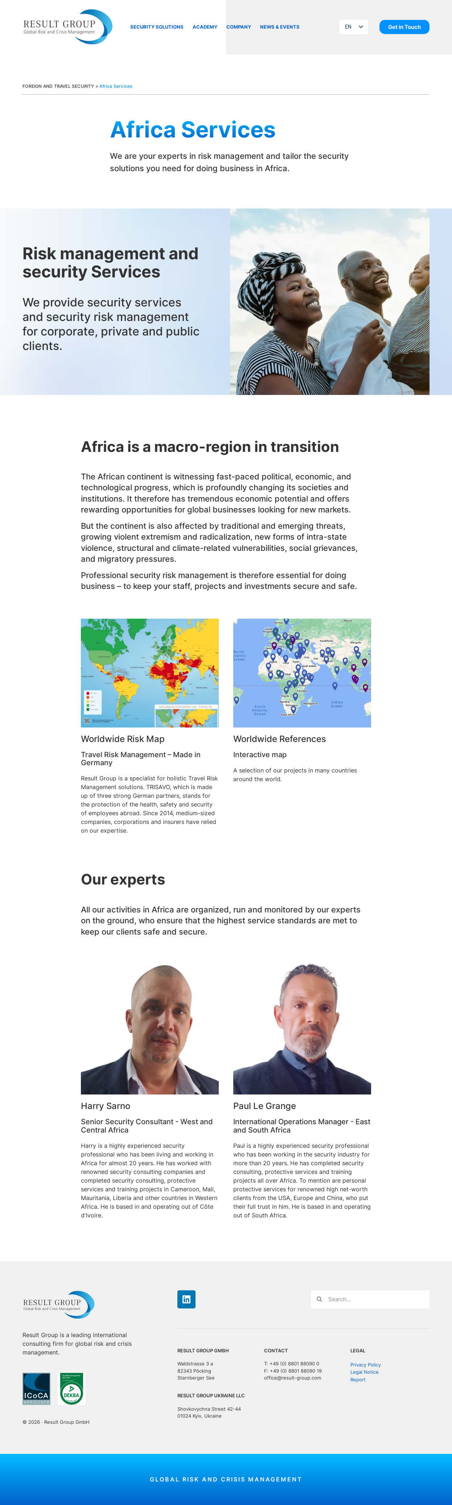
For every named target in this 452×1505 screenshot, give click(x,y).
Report (358, 1379)
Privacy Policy (365, 1364)
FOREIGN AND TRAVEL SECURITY (58, 86)
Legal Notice (364, 1372)
